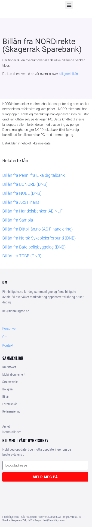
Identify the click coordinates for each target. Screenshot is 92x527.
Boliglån (7, 389)
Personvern (10, 328)
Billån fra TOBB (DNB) (21, 255)
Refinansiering (11, 411)
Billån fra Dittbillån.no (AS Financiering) (37, 229)
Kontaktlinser (11, 432)
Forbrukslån (9, 404)
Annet (6, 426)
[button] (69, 5)
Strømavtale (10, 382)
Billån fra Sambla (17, 220)
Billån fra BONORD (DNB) (25, 184)
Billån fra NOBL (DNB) (22, 193)
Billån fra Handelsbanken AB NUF (32, 211)
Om (4, 337)
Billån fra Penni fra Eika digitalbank (33, 175)
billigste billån (68, 74)
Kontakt (7, 345)
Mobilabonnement (13, 374)
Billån (5, 396)
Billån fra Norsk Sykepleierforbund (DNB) (39, 238)
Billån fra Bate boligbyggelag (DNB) (34, 247)
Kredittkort (9, 367)
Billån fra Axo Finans (20, 202)
